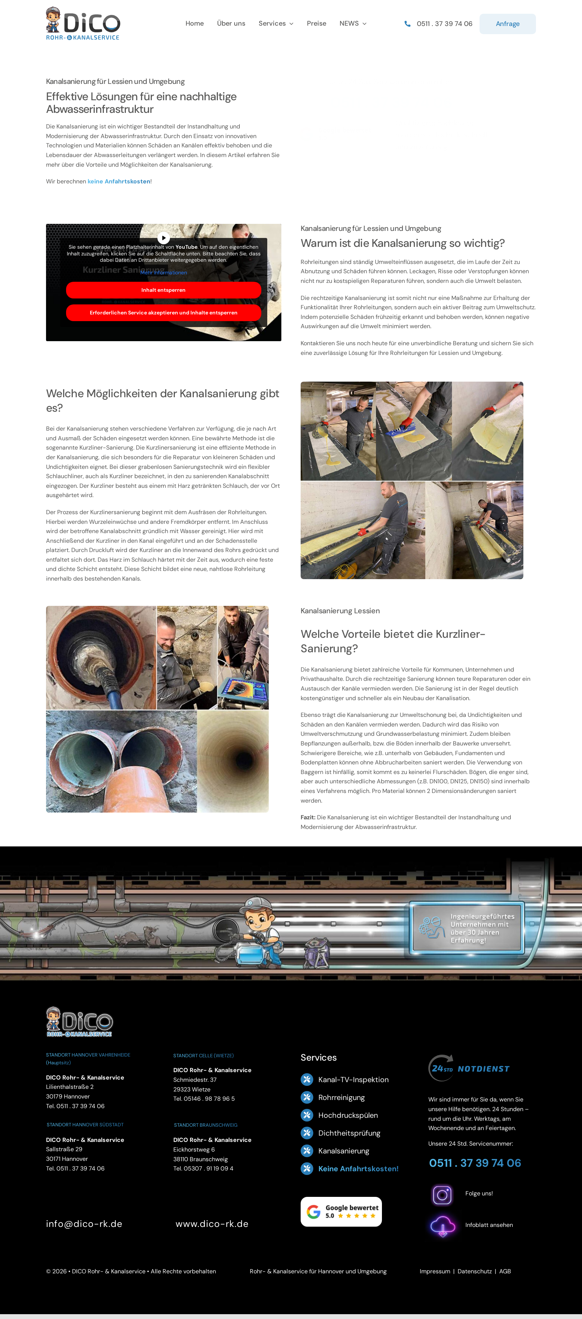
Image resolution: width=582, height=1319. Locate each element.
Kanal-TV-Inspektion (353, 1079)
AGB (505, 1271)
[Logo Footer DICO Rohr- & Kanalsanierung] (83, 9)
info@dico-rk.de (84, 1224)
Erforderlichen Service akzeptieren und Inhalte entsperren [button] (164, 312)
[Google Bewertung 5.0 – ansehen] (339, 134)
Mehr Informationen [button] (163, 272)
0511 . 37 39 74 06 (396, 102)
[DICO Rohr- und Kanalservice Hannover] (79, 1005)
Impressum (435, 1271)
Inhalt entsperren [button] (163, 290)
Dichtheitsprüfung (349, 1133)
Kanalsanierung (343, 1151)
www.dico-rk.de (212, 1224)
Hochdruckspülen (348, 1115)
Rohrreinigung (341, 1097)
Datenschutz (475, 1271)
